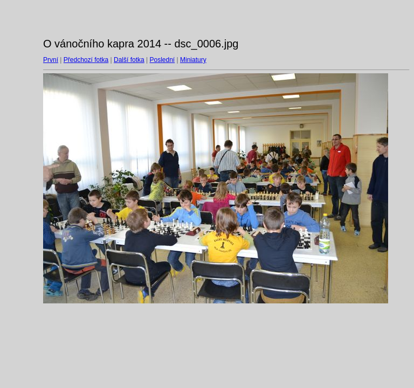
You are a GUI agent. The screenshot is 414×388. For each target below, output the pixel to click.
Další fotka (129, 60)
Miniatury (193, 60)
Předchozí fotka (86, 60)
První (50, 60)
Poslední (162, 60)
